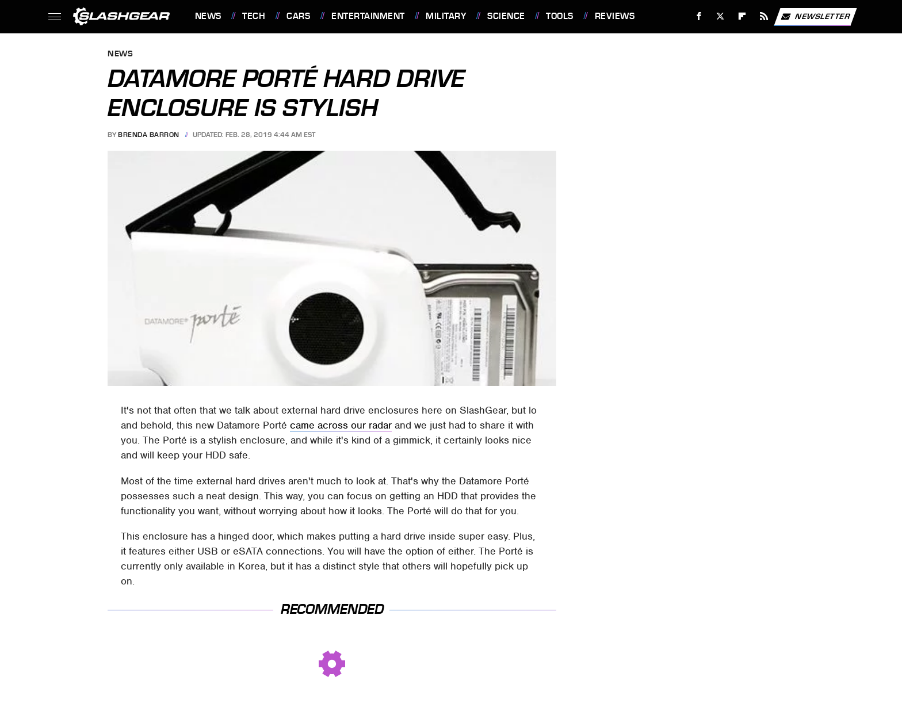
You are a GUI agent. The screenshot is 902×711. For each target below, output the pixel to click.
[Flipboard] (742, 16)
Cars (298, 16)
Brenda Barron (148, 135)
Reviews (615, 16)
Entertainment (368, 16)
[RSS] (763, 16)
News (208, 16)
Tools (560, 16)
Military (446, 16)
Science (506, 16)
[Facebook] (698, 16)
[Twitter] (720, 16)
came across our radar (341, 425)
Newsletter (815, 17)
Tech (253, 16)
